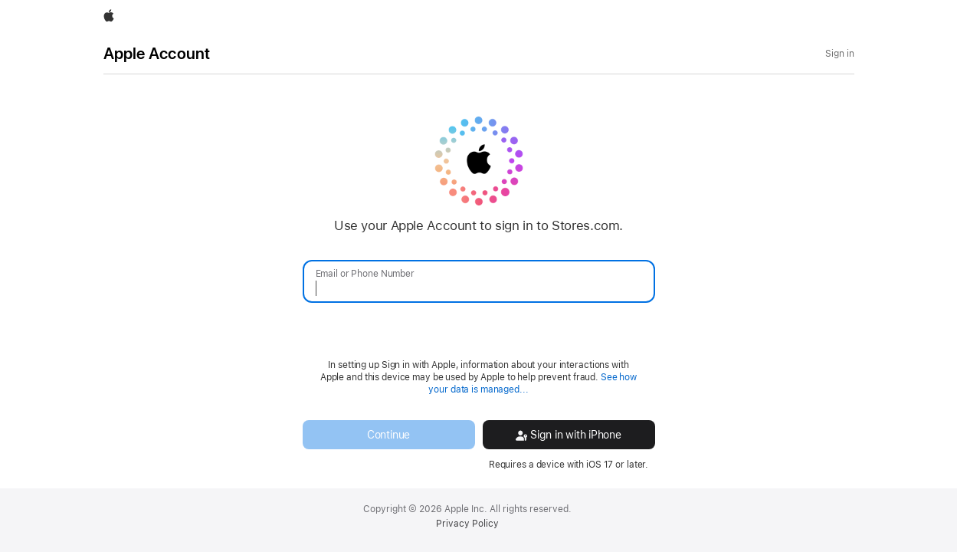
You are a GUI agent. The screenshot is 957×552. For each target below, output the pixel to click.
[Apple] (108, 17)
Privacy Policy (467, 523)
